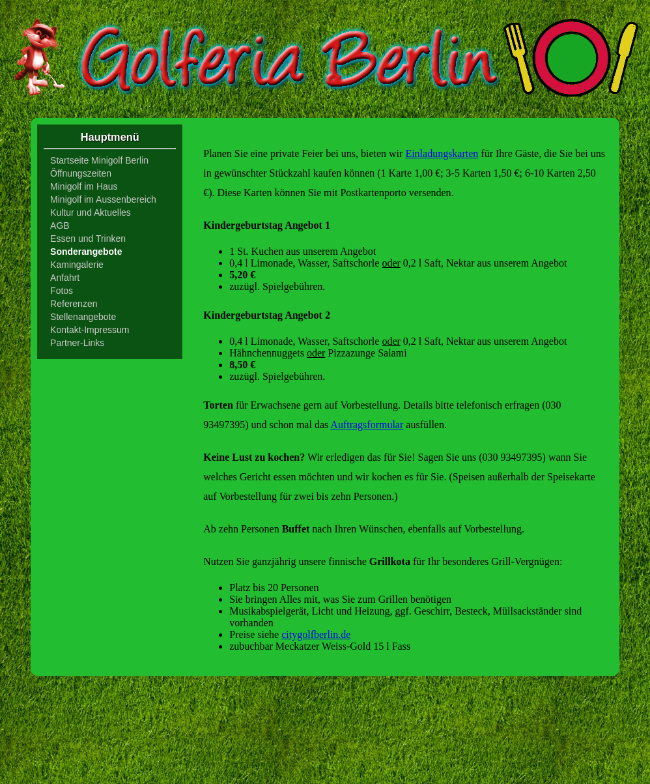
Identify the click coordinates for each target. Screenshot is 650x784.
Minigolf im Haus (83, 186)
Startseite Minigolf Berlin (99, 160)
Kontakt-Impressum (89, 330)
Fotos (61, 290)
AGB (60, 225)
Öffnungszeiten (80, 173)
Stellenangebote (83, 317)
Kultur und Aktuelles (90, 212)
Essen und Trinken (88, 238)
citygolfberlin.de (315, 634)
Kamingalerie (77, 264)
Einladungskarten (441, 153)
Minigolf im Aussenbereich (103, 199)
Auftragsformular (366, 424)
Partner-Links (77, 343)
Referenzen (73, 303)
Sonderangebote (86, 251)
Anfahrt (64, 277)
